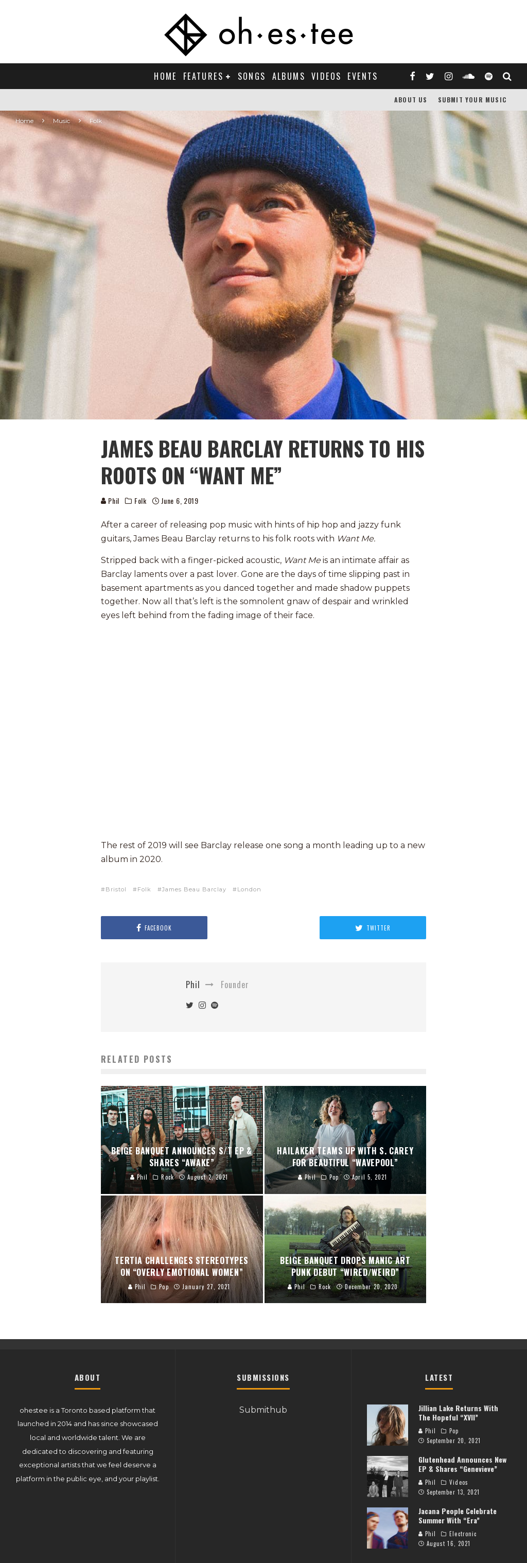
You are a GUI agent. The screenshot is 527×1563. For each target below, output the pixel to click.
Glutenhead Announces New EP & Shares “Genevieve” (462, 1464)
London (249, 889)
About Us (411, 99)
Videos (326, 76)
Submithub (263, 1410)
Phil (110, 500)
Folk (140, 500)
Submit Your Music (472, 99)
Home (165, 76)
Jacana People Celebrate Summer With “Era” (457, 1515)
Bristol (116, 889)
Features (203, 76)
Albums (288, 76)
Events (362, 76)
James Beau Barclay (194, 889)
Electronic (463, 1533)
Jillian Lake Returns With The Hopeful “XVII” (458, 1412)
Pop (454, 1430)
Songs (252, 76)
